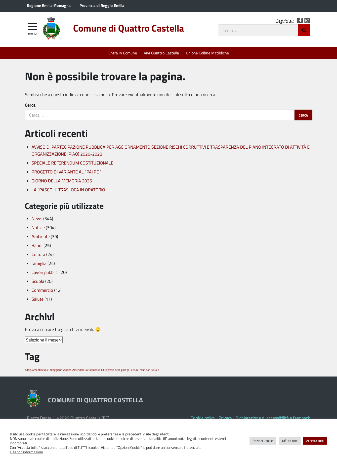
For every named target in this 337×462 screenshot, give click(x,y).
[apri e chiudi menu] (32, 26)
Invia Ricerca (304, 30)
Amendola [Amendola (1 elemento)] (78, 370)
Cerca (30, 105)
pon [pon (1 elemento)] (148, 370)
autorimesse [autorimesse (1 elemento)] (92, 370)
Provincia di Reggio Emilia (102, 5)
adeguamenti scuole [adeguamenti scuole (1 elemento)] (37, 370)
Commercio (42, 290)
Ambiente (41, 236)
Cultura (38, 254)
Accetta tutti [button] (315, 440)
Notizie (38, 227)
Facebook (300, 20)
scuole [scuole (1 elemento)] (155, 370)
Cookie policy (203, 418)
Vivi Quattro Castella (161, 53)
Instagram (307, 20)
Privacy (225, 418)
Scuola (38, 281)
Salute (37, 299)
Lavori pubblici (45, 272)
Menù (32, 33)
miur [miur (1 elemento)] (142, 370)
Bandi (37, 245)
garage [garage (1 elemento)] (125, 370)
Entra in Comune (122, 53)
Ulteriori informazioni (26, 451)
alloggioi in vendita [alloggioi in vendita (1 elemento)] (60, 370)
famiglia (39, 263)
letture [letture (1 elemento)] (134, 370)
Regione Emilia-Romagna (49, 5)
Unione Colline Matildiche (207, 53)
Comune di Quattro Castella (128, 28)
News (37, 218)
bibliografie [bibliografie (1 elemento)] (107, 370)
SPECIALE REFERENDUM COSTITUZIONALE (72, 163)
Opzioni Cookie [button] (263, 440)
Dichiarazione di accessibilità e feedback (272, 418)
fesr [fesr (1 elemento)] (117, 370)
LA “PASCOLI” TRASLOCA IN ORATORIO (68, 190)
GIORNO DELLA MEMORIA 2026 (62, 181)
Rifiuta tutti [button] (290, 440)
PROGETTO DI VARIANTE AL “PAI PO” (66, 172)
